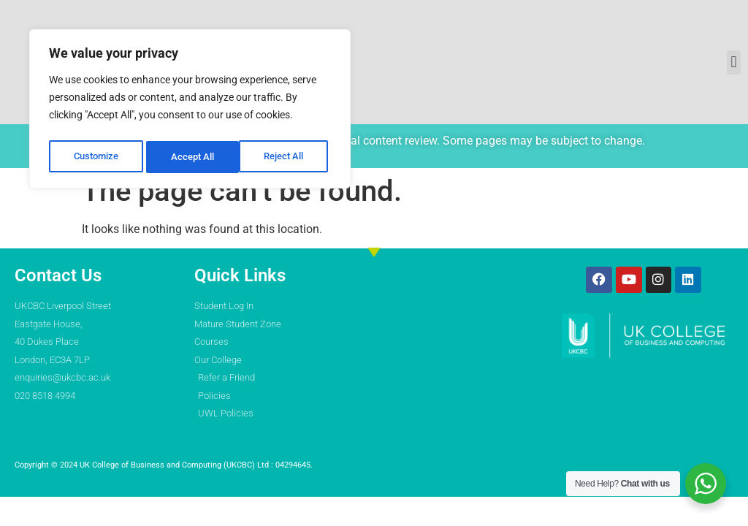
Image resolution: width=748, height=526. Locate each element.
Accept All (286, 151)
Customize (96, 151)
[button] (734, 62)
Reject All (191, 151)
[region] (190, 106)
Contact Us (58, 275)
